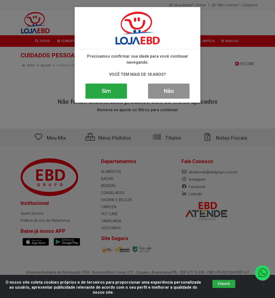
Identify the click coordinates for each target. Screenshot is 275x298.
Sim (106, 91)
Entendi (224, 284)
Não (169, 91)
